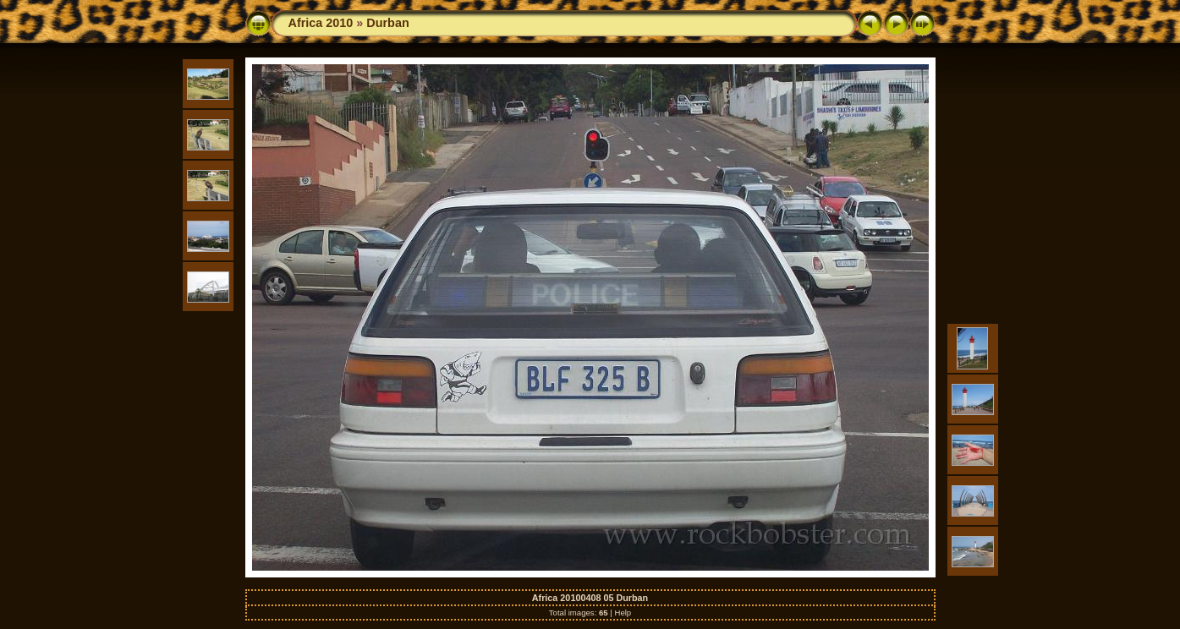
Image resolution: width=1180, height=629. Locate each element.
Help (622, 612)
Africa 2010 (321, 23)
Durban (387, 23)
